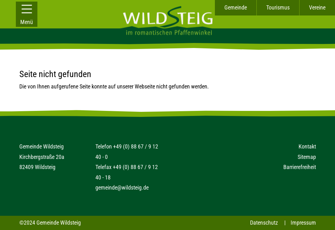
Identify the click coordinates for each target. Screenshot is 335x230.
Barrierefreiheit (299, 167)
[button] (26, 14)
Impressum (303, 222)
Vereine (317, 7)
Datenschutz (264, 222)
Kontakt (307, 146)
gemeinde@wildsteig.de (122, 187)
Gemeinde (235, 7)
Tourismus (278, 7)
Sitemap (307, 157)
